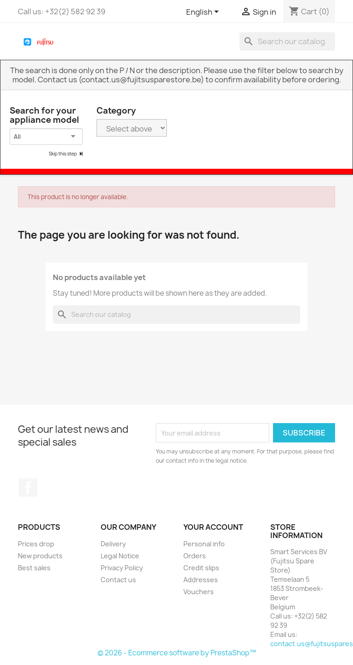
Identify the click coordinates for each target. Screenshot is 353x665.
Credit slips (201, 567)
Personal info (204, 543)
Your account (213, 527)
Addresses (200, 579)
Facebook (28, 487)
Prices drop (36, 543)
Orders (194, 555)
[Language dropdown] (204, 12)
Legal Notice (120, 555)
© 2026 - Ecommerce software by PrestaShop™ (176, 653)
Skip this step (63, 153)
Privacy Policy (122, 567)
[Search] (287, 41)
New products (40, 555)
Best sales (34, 567)
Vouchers (198, 591)
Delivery (113, 543)
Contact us (118, 579)
